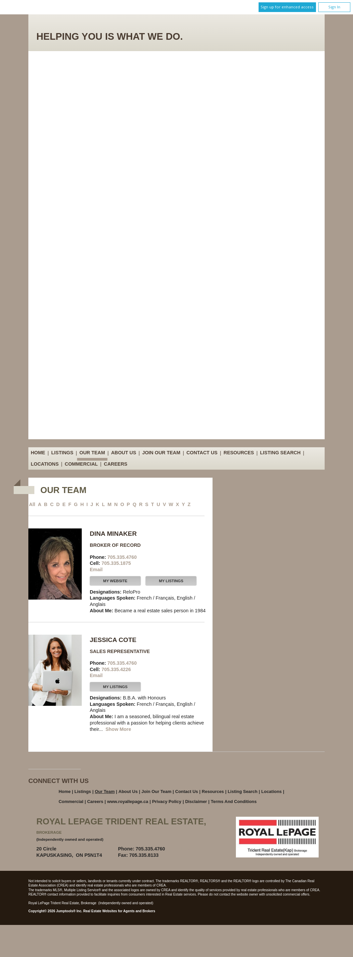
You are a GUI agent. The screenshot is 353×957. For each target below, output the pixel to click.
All (32, 504)
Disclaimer (196, 801)
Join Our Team (161, 453)
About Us (123, 453)
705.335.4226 (116, 669)
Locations (45, 464)
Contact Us (202, 453)
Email (96, 569)
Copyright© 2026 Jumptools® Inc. (55, 911)
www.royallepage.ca (127, 801)
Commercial (81, 464)
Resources (239, 453)
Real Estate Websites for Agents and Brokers (119, 911)
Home (38, 453)
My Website (115, 581)
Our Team (92, 453)
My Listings (171, 581)
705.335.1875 (116, 563)
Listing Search (280, 453)
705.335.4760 (122, 557)
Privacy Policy (167, 801)
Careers (115, 464)
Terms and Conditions (234, 801)
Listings (62, 453)
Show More (118, 729)
